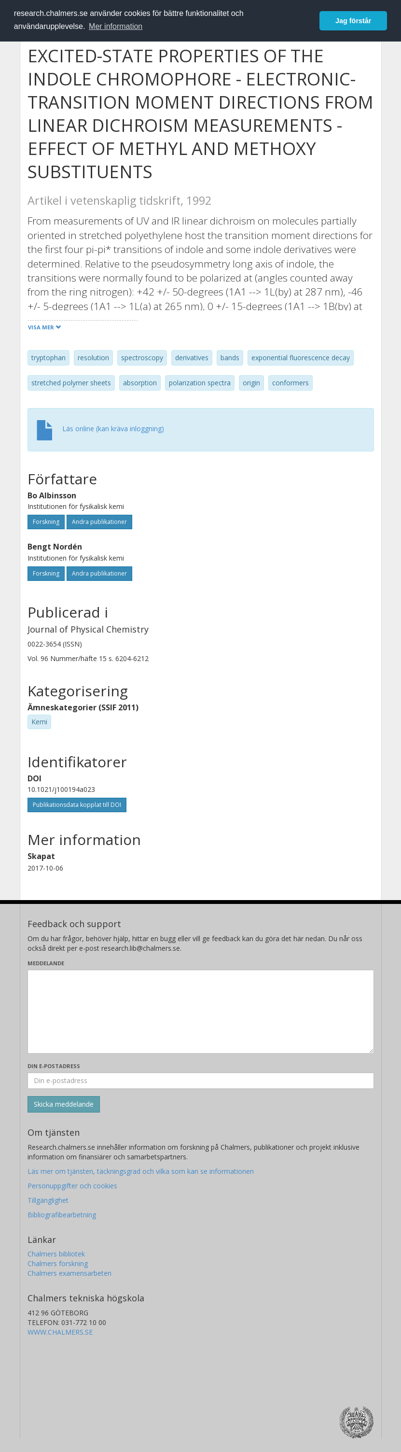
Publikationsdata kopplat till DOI (77, 805)
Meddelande (46, 963)
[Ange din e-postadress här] (201, 1080)
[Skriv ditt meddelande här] (201, 1012)
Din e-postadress (54, 1066)
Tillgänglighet (48, 1200)
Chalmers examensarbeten (69, 1273)
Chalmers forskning (58, 1263)
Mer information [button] (115, 26)
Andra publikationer (99, 522)
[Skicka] (64, 1104)
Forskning (46, 522)
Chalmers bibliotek (56, 1253)
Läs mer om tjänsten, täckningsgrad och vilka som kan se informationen (141, 1171)
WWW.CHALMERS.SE (60, 1332)
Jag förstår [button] (353, 21)
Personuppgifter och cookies (72, 1185)
